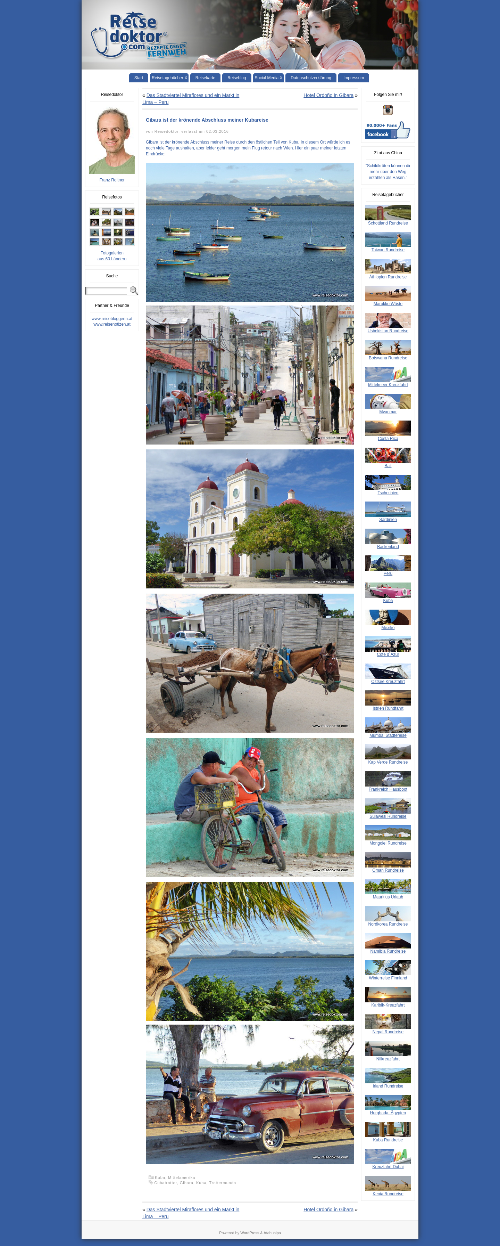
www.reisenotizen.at (112, 324)
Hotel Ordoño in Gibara (328, 95)
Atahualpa (272, 1233)
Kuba (201, 1183)
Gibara (186, 1183)
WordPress (249, 1233)
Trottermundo (222, 1183)
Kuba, (161, 1177)
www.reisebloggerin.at (112, 318)
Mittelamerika (181, 1177)
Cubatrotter (165, 1183)
